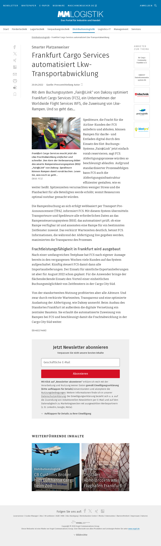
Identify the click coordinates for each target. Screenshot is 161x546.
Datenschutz (110, 516)
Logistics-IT (104, 29)
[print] (15, 81)
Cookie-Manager (32, 516)
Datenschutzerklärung (53, 396)
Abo (42, 516)
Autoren (144, 516)
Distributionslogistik (84, 29)
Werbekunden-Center (88, 516)
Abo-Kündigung (72, 516)
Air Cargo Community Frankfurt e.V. (142, 60)
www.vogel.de (134, 529)
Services (136, 29)
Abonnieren (80, 373)
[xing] (15, 60)
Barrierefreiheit (123, 516)
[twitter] (15, 54)
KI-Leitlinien (50, 516)
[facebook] (15, 47)
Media (101, 516)
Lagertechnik (37, 29)
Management (121, 29)
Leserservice (18, 516)
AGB (58, 516)
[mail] (15, 74)
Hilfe (63, 516)
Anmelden (146, 5)
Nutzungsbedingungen (53, 392)
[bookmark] (81, 84)
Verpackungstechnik (58, 29)
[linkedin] (15, 67)
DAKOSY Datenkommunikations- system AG (142, 77)
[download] (15, 87)
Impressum (135, 516)
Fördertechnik (19, 29)
